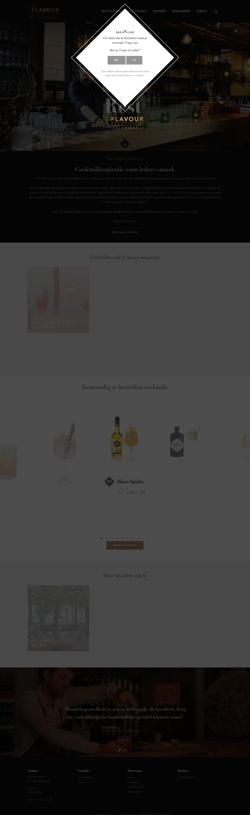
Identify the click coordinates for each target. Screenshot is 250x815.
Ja (134, 60)
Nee (116, 60)
